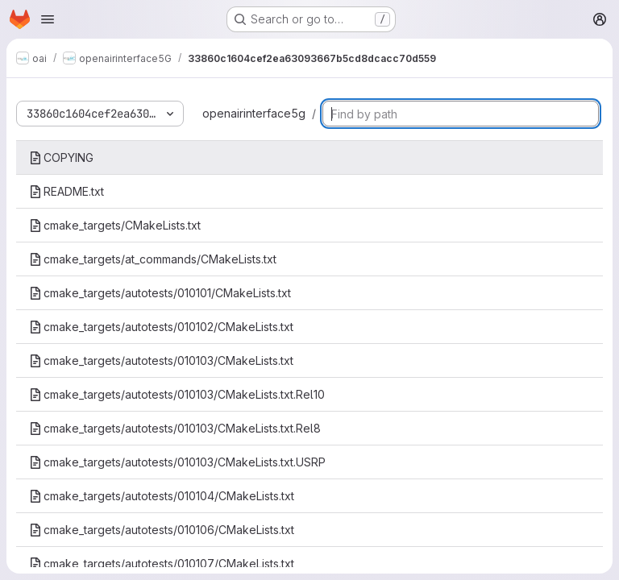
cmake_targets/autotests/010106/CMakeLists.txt (161, 529)
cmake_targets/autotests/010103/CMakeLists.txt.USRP (177, 462)
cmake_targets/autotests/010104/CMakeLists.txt (161, 496)
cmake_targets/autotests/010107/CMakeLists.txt (161, 563)
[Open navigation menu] (47, 19)
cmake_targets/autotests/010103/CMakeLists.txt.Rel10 (177, 394)
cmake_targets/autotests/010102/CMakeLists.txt (161, 327)
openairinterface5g (253, 113)
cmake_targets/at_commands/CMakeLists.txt (152, 259)
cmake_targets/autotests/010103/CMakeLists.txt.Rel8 (175, 428)
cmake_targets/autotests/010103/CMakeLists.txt (161, 360)
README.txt (66, 191)
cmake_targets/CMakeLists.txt (115, 225)
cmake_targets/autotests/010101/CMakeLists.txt (160, 293)
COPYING (61, 157)
